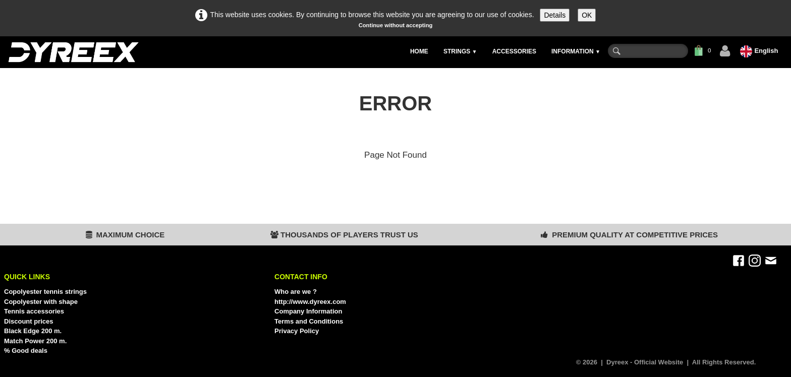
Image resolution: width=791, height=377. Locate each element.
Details (555, 15)
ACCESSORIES (514, 51)
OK (587, 15)
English (760, 50)
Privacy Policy (296, 331)
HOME (419, 51)
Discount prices (28, 321)
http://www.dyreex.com (310, 301)
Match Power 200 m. (35, 341)
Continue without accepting (396, 25)
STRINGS (460, 51)
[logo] (73, 52)
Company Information (308, 311)
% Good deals (25, 350)
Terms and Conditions (308, 321)
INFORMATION (575, 51)
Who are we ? (295, 291)
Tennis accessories (34, 311)
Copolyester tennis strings (45, 291)
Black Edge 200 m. (33, 331)
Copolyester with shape (41, 301)
